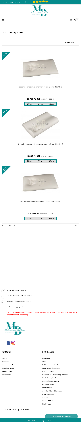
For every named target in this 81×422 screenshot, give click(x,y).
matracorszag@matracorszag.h (19, 301)
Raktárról (5, 358)
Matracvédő (6, 375)
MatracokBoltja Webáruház (18, 409)
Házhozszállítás (48, 371)
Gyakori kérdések (48, 394)
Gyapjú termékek (8, 368)
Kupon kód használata (50, 381)
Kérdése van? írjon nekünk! (61, 416)
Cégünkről (46, 358)
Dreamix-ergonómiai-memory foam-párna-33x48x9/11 (40, 144)
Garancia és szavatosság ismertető (55, 375)
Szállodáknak (47, 388)
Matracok (5, 362)
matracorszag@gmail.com (17, 307)
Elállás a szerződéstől (50, 365)
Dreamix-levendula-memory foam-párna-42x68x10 (40, 201)
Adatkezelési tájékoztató (51, 368)
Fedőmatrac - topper (9, 365)
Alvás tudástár (47, 401)
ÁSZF (44, 362)
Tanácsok (46, 397)
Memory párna (7, 371)
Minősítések (46, 404)
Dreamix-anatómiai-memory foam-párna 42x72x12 (40, 87)
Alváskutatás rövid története (52, 391)
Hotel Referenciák (48, 384)
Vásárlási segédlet (49, 378)
